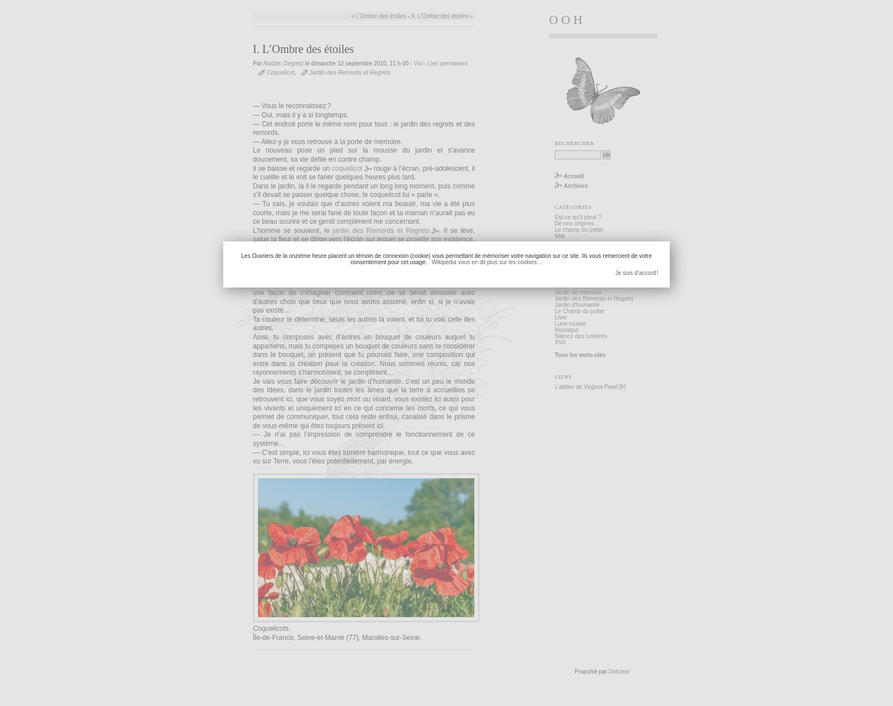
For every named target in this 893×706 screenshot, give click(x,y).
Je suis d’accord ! (636, 273)
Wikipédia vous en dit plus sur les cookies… (487, 262)
